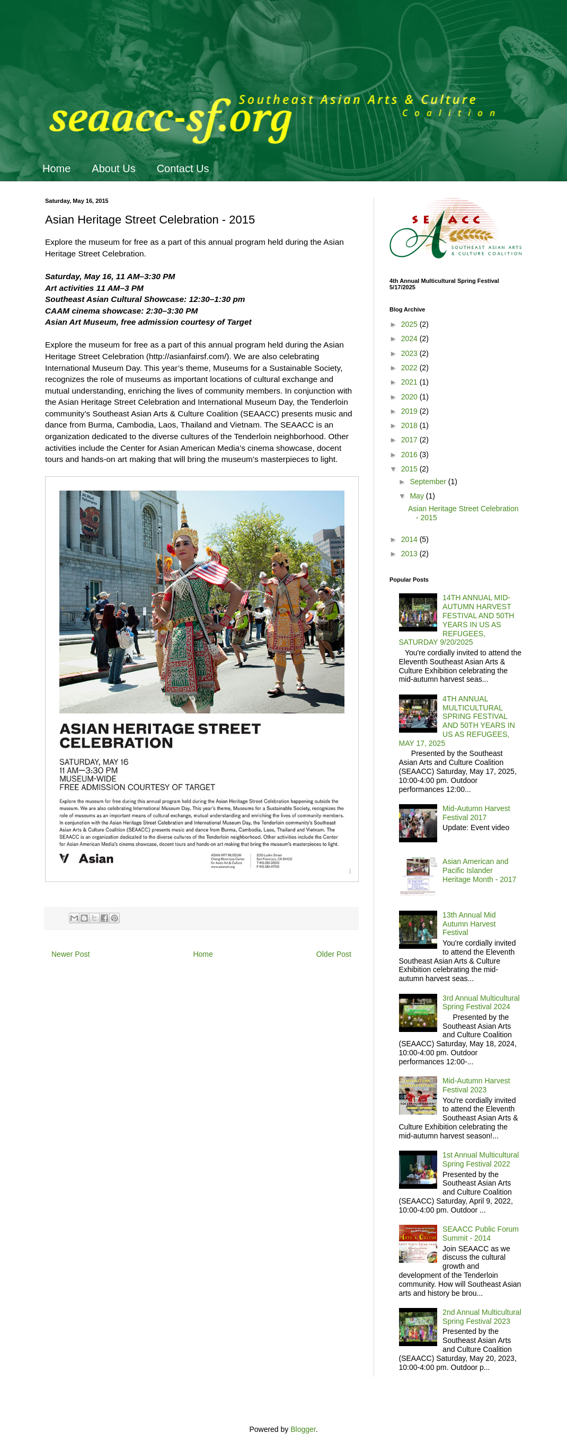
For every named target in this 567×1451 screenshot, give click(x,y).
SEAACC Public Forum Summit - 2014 (480, 1233)
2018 (410, 425)
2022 (410, 367)
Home (56, 168)
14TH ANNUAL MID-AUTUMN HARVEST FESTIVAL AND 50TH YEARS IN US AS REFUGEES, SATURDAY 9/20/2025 (457, 619)
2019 (410, 411)
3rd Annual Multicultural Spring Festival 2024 (481, 1002)
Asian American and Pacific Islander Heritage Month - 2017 (479, 870)
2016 (410, 454)
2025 (410, 324)
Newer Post (70, 954)
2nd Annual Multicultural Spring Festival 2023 (481, 1316)
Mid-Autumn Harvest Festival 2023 (476, 1085)
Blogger (302, 1429)
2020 (410, 397)
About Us (113, 168)
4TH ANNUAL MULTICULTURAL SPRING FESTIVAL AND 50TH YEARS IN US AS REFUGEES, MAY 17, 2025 (457, 721)
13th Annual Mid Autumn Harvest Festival (468, 924)
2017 (410, 439)
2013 (410, 553)
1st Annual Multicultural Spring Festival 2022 (480, 1159)
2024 (410, 338)
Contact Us (183, 168)
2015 (410, 469)
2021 (410, 382)
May (418, 496)
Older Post (333, 954)
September (429, 481)
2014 (410, 539)
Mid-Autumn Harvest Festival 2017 (476, 813)
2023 (410, 353)
